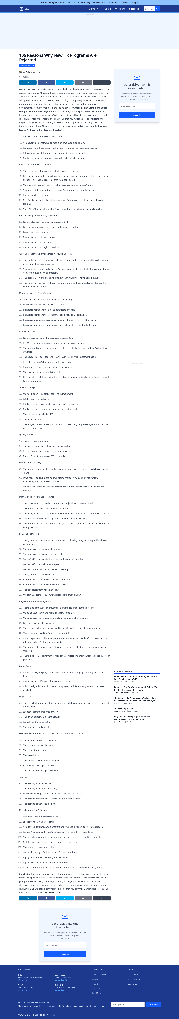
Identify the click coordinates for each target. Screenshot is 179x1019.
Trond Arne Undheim (122, 692)
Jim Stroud (118, 703)
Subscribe (65, 954)
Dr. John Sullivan (33, 72)
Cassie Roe (118, 682)
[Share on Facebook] (46, 82)
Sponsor (94, 979)
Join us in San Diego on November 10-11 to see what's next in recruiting (89, 2)
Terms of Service (135, 979)
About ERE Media (98, 974)
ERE (20, 974)
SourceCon (60, 974)
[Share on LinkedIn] (28, 82)
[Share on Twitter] (64, 82)
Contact (94, 984)
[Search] (157, 8)
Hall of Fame (96, 993)
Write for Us (96, 988)
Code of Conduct (135, 984)
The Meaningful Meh (123, 708)
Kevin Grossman (120, 711)
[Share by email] (83, 82)
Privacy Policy (133, 974)
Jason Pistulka (119, 722)
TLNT (20, 985)
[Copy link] (101, 82)
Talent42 (59, 985)
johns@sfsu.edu (53, 892)
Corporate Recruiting (27, 66)
